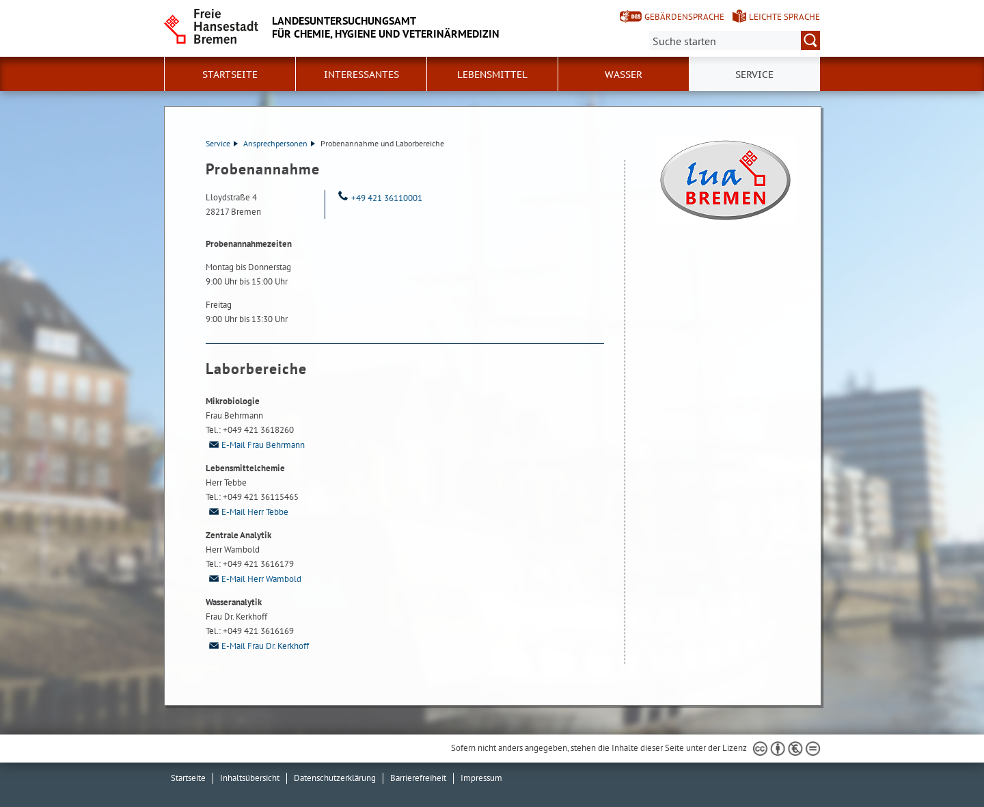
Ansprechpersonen (279, 143)
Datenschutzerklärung (335, 778)
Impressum (481, 778)
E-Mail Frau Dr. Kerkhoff (257, 646)
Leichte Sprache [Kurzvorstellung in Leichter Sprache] (784, 17)
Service (222, 143)
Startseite (230, 74)
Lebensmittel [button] (492, 74)
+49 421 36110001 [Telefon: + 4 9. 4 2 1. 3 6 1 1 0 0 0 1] (379, 198)
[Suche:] (734, 40)
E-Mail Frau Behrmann (255, 445)
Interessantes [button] (361, 74)
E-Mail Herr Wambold (253, 579)
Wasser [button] (623, 74)
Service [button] (754, 74)
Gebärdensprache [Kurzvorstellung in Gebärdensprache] (684, 17)
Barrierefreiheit (418, 778)
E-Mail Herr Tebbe (247, 512)
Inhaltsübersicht (249, 778)
